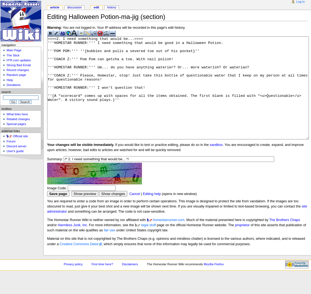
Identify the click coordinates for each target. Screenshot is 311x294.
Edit (96, 7)
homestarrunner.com (168, 240)
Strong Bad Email (19, 65)
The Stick (13, 55)
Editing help (152, 214)
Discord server (17, 146)
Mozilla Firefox (214, 284)
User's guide (15, 151)
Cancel (134, 214)
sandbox (216, 165)
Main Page (14, 50)
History (111, 7)
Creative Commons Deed (79, 264)
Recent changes (18, 70)
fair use (109, 251)
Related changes (18, 119)
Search (6, 92)
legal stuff (148, 245)
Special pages (16, 124)
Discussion (74, 7)
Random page (16, 74)
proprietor (242, 245)
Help (10, 80)
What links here (17, 114)
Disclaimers (130, 284)
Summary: (55, 179)
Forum (11, 141)
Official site (20, 136)
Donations (14, 85)
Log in (300, 1)
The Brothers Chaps (284, 240)
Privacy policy (73, 284)
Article (54, 7)
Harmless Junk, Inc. (73, 245)
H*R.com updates (19, 60)
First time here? (102, 284)
